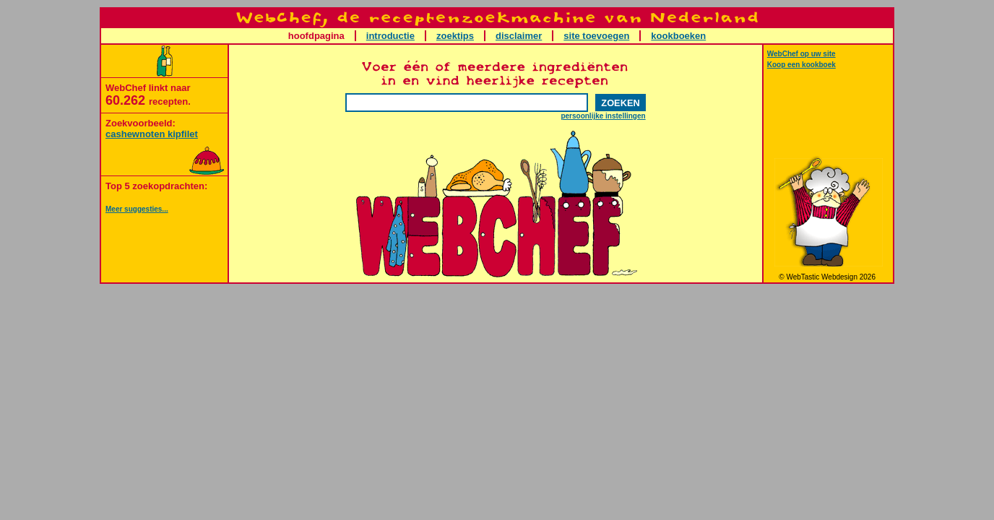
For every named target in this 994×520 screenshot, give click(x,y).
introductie (390, 35)
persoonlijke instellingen (603, 116)
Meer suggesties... (136, 209)
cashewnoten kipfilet (151, 134)
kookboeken (678, 35)
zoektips (455, 35)
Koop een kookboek (801, 65)
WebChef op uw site (801, 54)
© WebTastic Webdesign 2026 (828, 277)
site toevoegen (596, 35)
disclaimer (519, 35)
